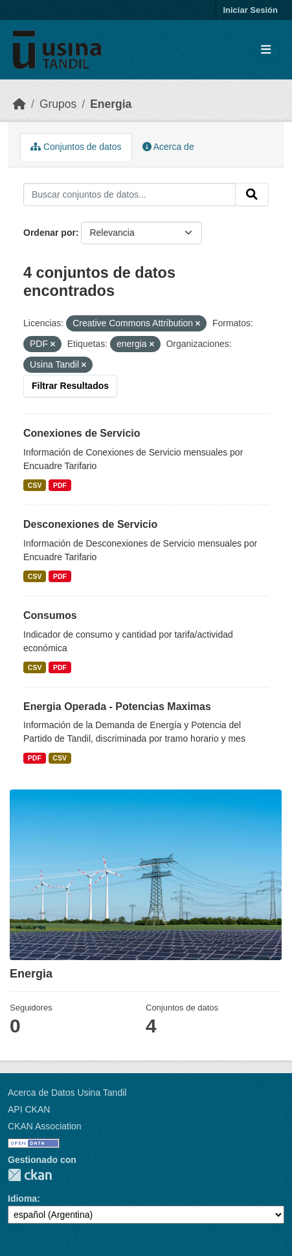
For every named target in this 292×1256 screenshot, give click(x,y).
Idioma (22, 1198)
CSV (35, 485)
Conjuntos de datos (76, 146)
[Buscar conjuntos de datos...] (129, 194)
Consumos (50, 615)
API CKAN (29, 1109)
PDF (60, 485)
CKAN (30, 1175)
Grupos (57, 104)
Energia (110, 104)
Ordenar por (49, 232)
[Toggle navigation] (266, 50)
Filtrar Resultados (70, 386)
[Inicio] (19, 104)
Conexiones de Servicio (81, 433)
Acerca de (168, 146)
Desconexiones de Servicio (90, 524)
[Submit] (252, 194)
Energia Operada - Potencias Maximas (117, 706)
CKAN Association (45, 1126)
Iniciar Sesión (250, 10)
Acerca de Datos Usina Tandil (67, 1092)
